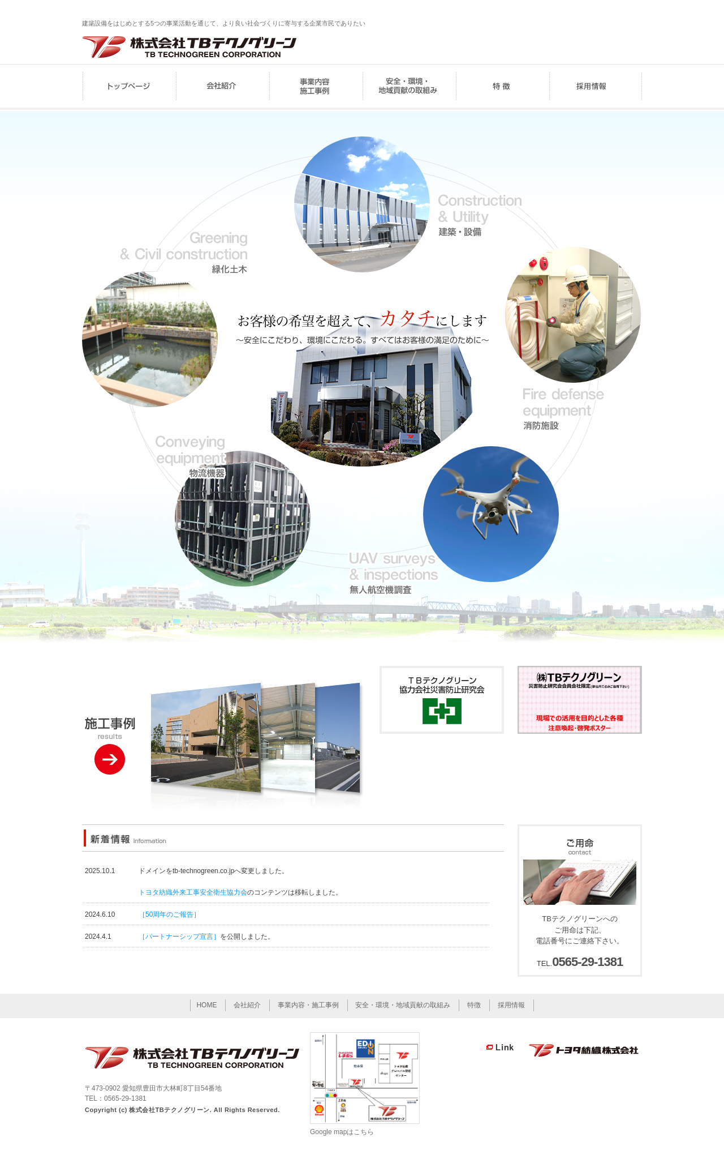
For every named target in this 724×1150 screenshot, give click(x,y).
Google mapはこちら (342, 1132)
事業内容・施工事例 (315, 87)
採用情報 (595, 87)
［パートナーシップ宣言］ (179, 936)
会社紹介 (222, 87)
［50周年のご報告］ (169, 914)
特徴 (502, 87)
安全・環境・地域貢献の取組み (408, 87)
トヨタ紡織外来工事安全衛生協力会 (193, 892)
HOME (128, 87)
